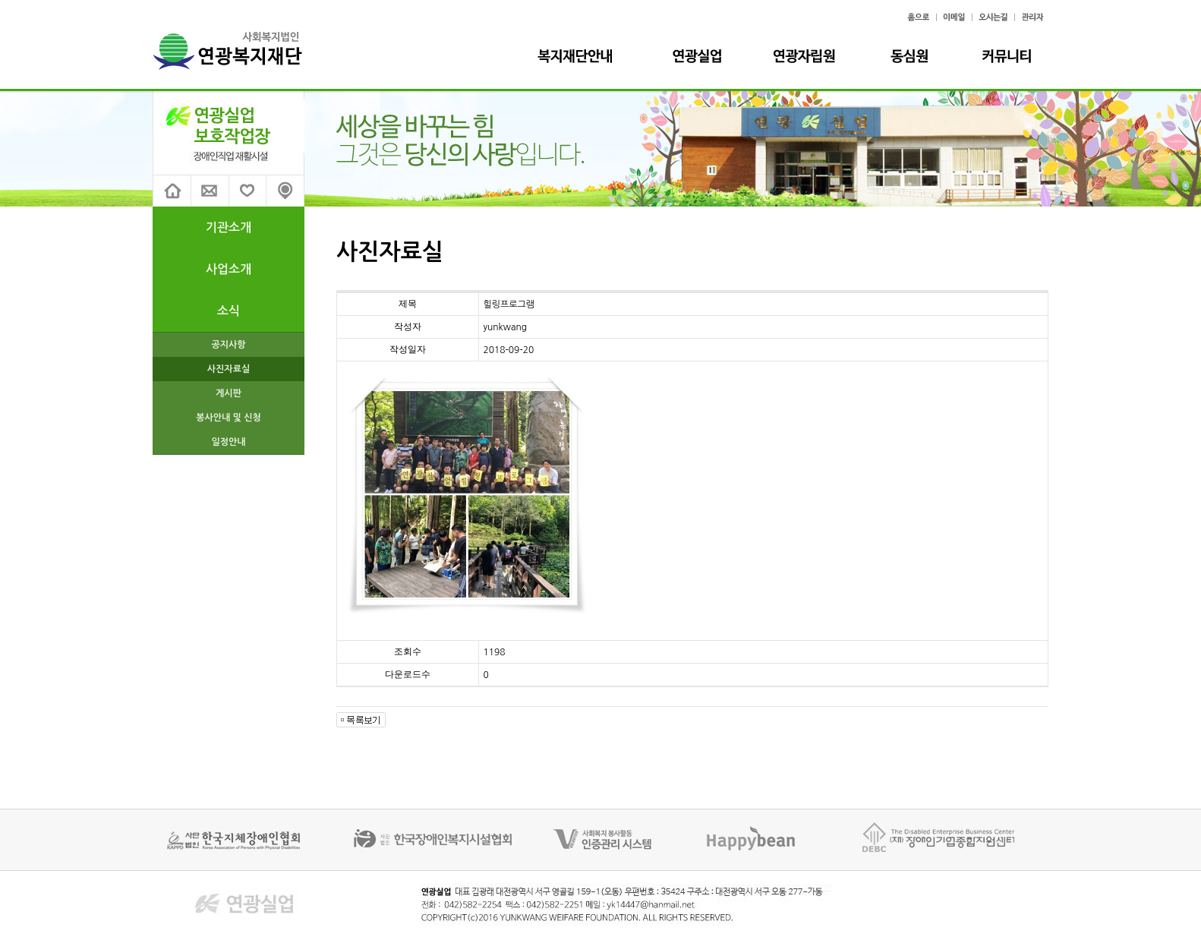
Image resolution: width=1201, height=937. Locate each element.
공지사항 (228, 344)
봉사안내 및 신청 (228, 417)
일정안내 (228, 441)
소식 (228, 311)
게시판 (228, 393)
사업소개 (228, 269)
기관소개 (228, 227)
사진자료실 (228, 369)
